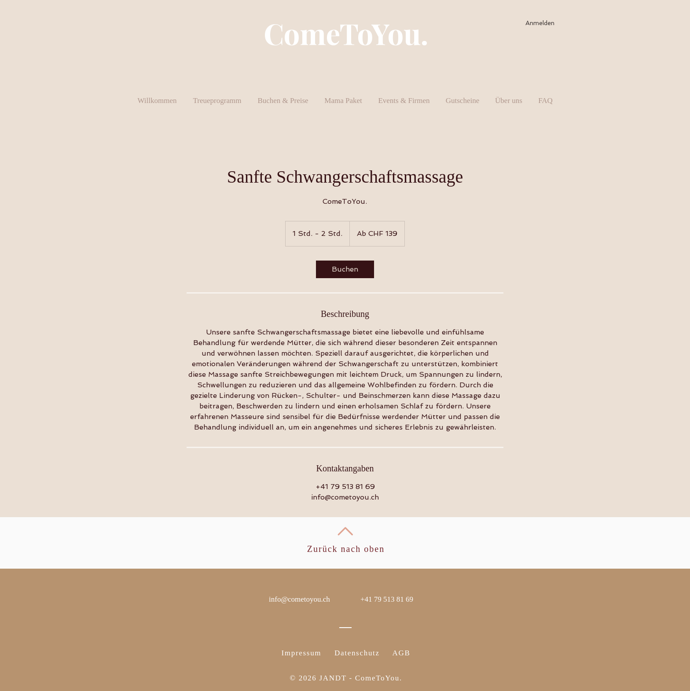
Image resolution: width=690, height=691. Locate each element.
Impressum (301, 653)
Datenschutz (357, 653)
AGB (402, 653)
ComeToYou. (346, 33)
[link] (345, 269)
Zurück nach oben (346, 549)
